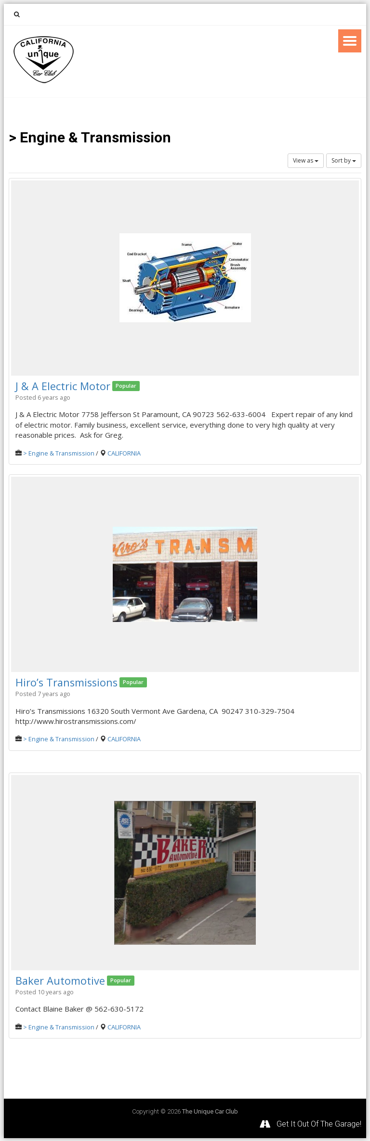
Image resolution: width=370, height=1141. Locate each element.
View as (305, 160)
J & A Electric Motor (63, 386)
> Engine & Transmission (58, 452)
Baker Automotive (60, 979)
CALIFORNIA (124, 452)
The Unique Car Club (210, 1110)
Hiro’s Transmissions (67, 681)
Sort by (343, 160)
